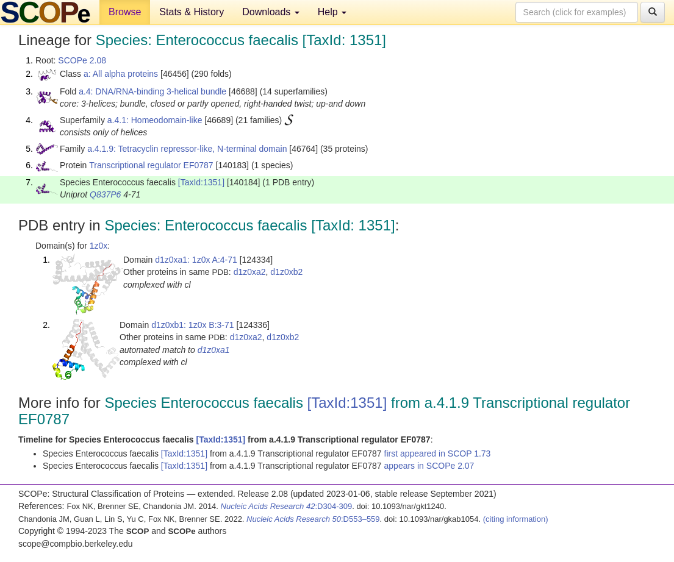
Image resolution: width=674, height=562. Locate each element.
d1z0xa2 (250, 272)
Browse (125, 12)
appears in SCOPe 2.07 (429, 466)
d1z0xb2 (286, 272)
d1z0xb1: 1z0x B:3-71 (192, 325)
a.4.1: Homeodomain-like (155, 120)
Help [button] (332, 12)
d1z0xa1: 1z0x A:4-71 (196, 260)
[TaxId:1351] (201, 182)
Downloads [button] (270, 12)
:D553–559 (313, 519)
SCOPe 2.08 (82, 60)
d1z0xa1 (214, 350)
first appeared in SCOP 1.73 (437, 453)
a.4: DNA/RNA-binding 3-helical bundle (152, 91)
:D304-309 (287, 506)
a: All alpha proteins (121, 74)
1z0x (99, 246)
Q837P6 (105, 194)
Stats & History (191, 12)
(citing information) (515, 519)
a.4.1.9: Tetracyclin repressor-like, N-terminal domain (187, 149)
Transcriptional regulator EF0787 (151, 165)
